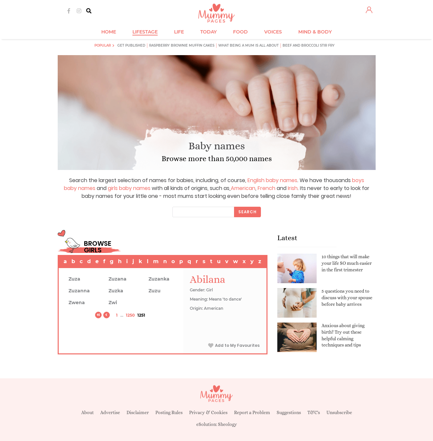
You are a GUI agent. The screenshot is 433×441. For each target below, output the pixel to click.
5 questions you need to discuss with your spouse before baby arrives (347, 297)
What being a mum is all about (248, 45)
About (87, 412)
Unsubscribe (339, 412)
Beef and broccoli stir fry (309, 45)
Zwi (112, 302)
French (266, 188)
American (243, 188)
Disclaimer (138, 412)
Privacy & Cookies (208, 412)
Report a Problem (252, 412)
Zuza (74, 279)
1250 (130, 315)
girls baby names (129, 188)
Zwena (77, 302)
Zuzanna (79, 291)
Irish (293, 188)
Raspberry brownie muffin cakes (181, 45)
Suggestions (289, 412)
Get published (131, 45)
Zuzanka (158, 279)
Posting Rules (169, 412)
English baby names (272, 180)
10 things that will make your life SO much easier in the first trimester (347, 263)
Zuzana (117, 279)
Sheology (227, 424)
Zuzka (115, 291)
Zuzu (154, 291)
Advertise (110, 412)
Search (247, 212)
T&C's (313, 412)
